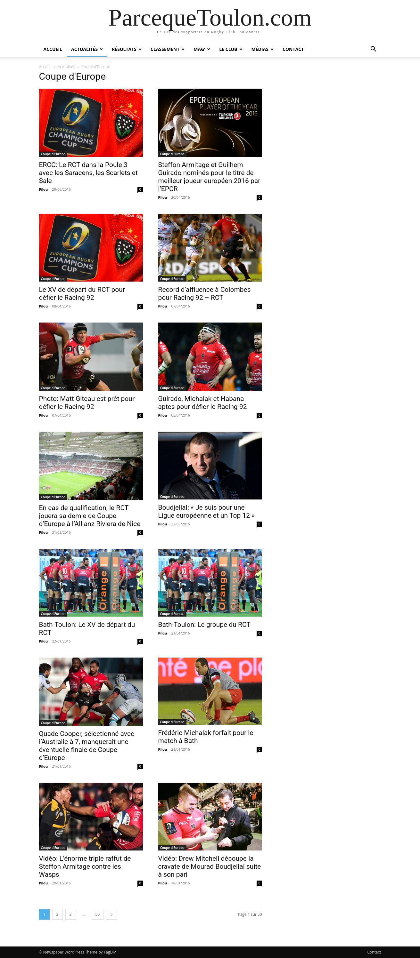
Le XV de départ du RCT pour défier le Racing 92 (82, 293)
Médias (259, 49)
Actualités (84, 49)
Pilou (43, 189)
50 (97, 914)
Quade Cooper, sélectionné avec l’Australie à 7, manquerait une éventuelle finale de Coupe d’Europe (87, 746)
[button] (373, 50)
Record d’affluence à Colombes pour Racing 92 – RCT (204, 293)
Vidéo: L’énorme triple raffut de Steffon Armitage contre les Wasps (85, 866)
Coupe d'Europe (53, 154)
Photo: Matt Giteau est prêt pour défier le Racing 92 (87, 403)
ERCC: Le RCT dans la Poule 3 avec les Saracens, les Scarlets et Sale (88, 173)
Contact (293, 49)
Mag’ (199, 49)
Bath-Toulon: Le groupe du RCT (204, 624)
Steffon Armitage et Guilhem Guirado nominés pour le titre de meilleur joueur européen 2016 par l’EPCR (209, 177)
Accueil (53, 49)
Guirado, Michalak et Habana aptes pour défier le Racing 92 (202, 403)
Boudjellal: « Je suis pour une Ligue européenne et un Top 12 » (206, 511)
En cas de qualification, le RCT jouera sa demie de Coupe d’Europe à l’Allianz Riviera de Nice (90, 516)
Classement (165, 49)
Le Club (228, 49)
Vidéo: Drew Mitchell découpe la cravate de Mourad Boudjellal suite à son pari (209, 866)
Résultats (124, 49)
